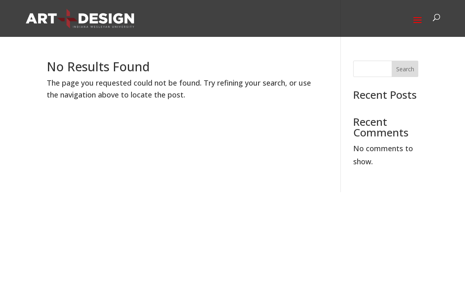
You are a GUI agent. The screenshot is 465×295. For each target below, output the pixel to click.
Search (405, 69)
